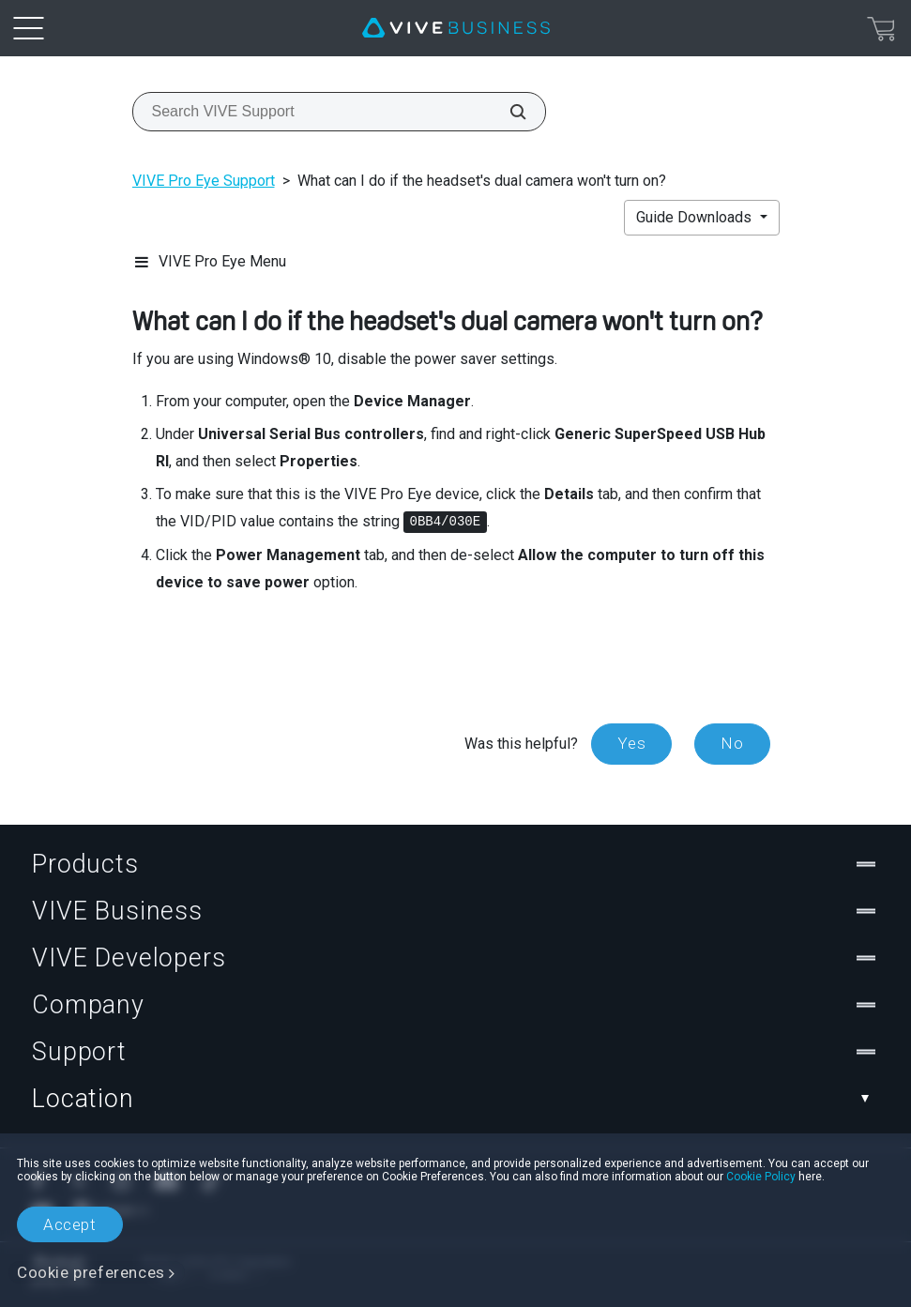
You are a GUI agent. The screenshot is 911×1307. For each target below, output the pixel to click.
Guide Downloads (695, 217)
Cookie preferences (91, 1272)
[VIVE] (456, 28)
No (732, 743)
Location (455, 1098)
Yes (631, 743)
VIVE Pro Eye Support (203, 181)
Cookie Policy (761, 1176)
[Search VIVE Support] (507, 111)
